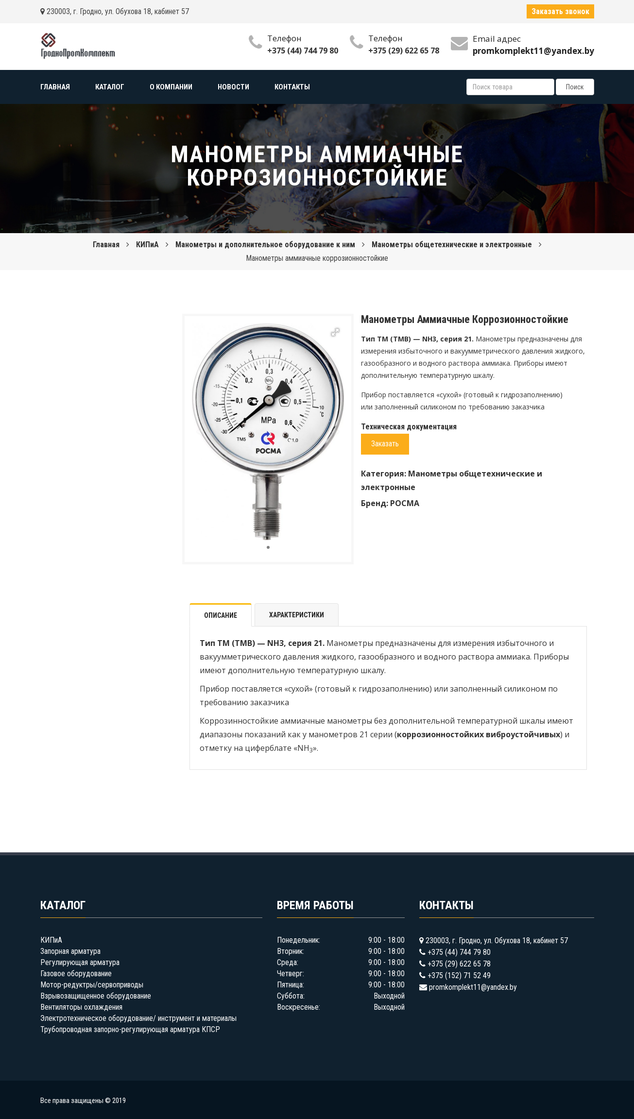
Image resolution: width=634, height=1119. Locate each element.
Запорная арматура (70, 951)
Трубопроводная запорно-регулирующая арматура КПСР (130, 1029)
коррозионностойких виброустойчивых (478, 734)
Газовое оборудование (76, 973)
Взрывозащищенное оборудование (95, 995)
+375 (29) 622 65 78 (403, 50)
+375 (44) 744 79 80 (302, 50)
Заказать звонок (560, 11)
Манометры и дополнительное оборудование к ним (265, 244)
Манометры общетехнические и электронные (452, 244)
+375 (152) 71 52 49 (459, 975)
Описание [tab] (220, 615)
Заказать (385, 443)
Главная (106, 244)
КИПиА (147, 244)
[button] (335, 332)
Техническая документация (409, 426)
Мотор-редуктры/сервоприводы (91, 984)
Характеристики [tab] (296, 615)
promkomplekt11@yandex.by (473, 987)
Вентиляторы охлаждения (81, 1007)
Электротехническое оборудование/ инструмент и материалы (138, 1018)
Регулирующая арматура (80, 962)
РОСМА (404, 503)
